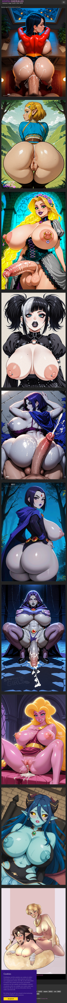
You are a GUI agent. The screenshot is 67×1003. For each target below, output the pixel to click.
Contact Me (44, 998)
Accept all (11, 999)
